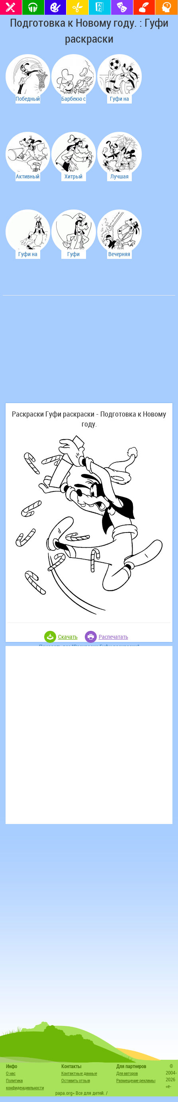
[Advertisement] (64, 353)
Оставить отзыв (75, 1080)
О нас (11, 1073)
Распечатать (113, 636)
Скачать (68, 636)
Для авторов (127, 1073)
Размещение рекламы (135, 1080)
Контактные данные (79, 1073)
